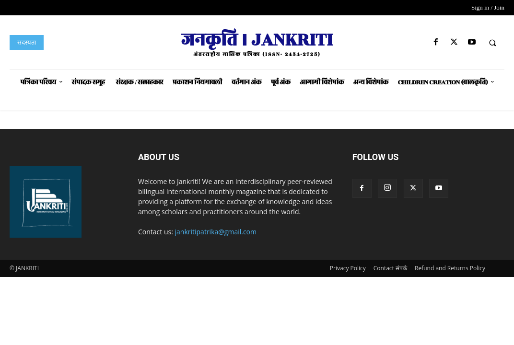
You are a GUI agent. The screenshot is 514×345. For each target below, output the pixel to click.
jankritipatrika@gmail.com (216, 231)
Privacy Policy (348, 268)
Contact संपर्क (390, 268)
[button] (492, 43)
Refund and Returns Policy (450, 268)
